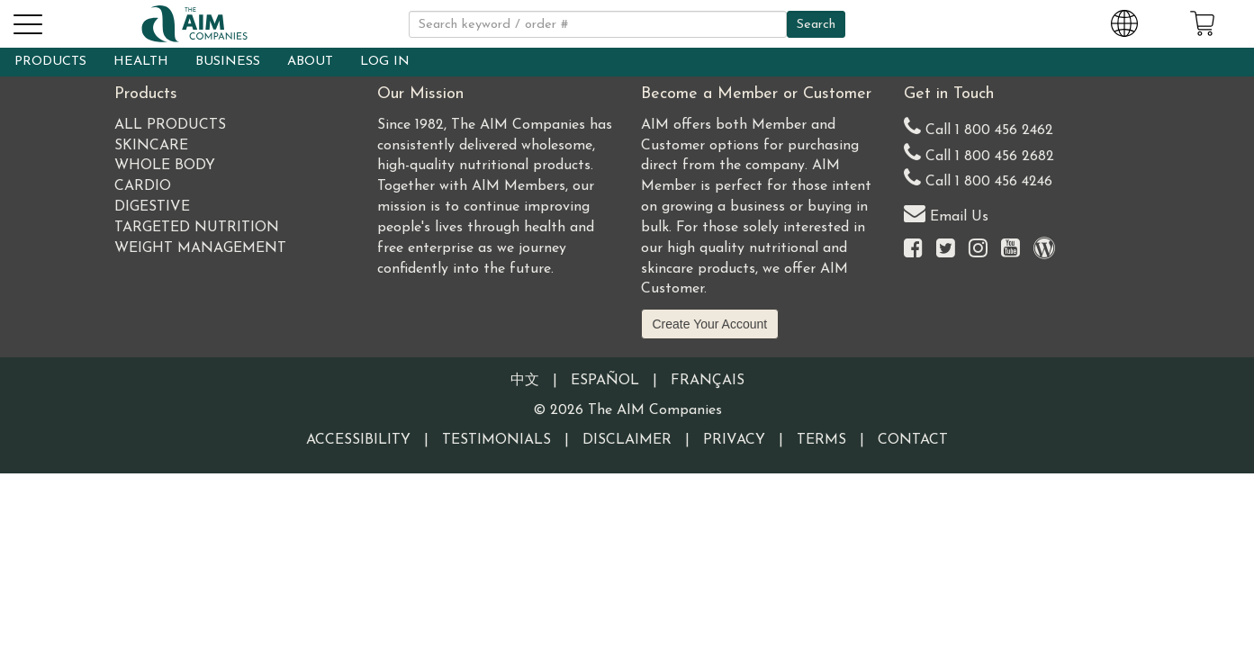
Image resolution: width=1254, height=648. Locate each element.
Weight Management (200, 248)
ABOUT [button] (310, 61)
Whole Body (164, 165)
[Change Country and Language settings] (1124, 20)
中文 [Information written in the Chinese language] (524, 381)
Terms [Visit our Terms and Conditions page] (821, 440)
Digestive (152, 207)
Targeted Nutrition (196, 227)
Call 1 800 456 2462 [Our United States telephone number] (978, 126)
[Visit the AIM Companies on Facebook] (913, 250)
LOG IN (385, 61)
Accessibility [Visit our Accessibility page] (358, 440)
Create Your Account (710, 324)
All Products (170, 125)
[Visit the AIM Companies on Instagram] (978, 250)
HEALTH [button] (140, 61)
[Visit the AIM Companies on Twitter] (945, 250)
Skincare (151, 146)
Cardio (142, 186)
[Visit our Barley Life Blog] (1044, 250)
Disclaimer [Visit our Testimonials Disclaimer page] (627, 440)
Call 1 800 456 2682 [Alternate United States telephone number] (979, 152)
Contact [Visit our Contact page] (913, 440)
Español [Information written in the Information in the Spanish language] (605, 381)
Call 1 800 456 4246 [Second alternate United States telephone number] (978, 177)
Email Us (946, 213)
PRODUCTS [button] (50, 61)
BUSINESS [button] (227, 61)
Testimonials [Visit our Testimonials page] (496, 440)
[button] (27, 21)
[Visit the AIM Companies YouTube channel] (1010, 250)
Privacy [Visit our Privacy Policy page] (734, 440)
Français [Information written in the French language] (707, 381)
